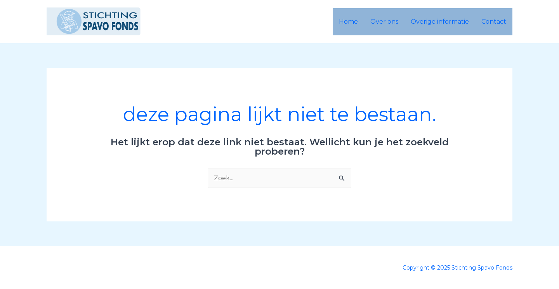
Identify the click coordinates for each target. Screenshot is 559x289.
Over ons (384, 21)
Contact (493, 21)
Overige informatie (440, 21)
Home (348, 21)
